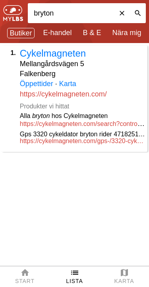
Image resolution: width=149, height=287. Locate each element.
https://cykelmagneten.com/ (63, 94)
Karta (67, 84)
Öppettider (36, 84)
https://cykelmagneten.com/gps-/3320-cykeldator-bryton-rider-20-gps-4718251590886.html (82, 141)
